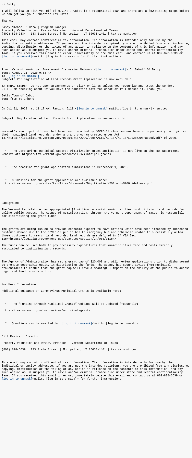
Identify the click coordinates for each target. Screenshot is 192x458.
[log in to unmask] (17, 67)
